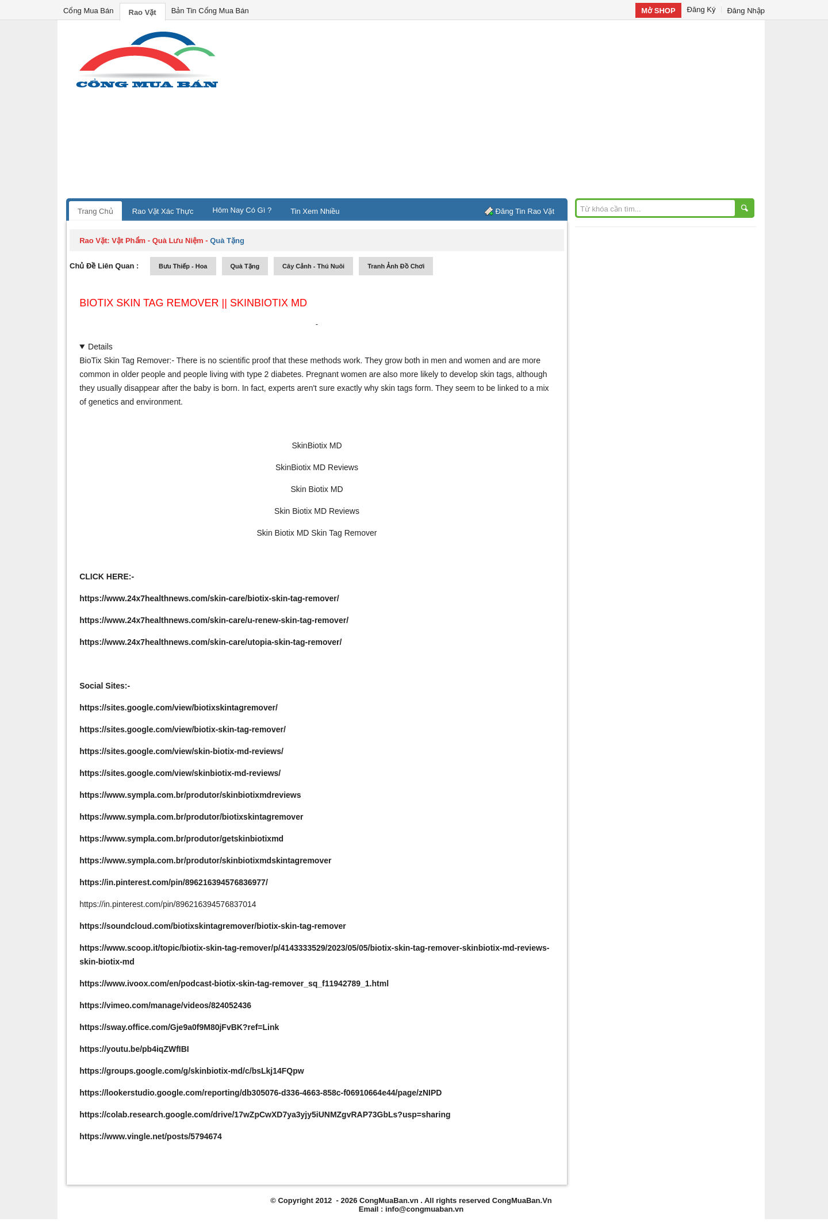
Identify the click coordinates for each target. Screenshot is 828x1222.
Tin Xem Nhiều (314, 211)
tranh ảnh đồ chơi (395, 266)
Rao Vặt (142, 12)
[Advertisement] (511, 112)
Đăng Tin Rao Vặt (525, 211)
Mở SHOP (658, 10)
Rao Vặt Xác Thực (163, 211)
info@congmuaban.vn (424, 1209)
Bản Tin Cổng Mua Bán (210, 10)
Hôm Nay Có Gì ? (242, 210)
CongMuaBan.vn (389, 1200)
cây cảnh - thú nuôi (313, 266)
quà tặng (245, 266)
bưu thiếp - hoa (183, 266)
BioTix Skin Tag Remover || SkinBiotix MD (193, 303)
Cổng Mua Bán (88, 10)
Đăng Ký (701, 9)
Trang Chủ (95, 211)
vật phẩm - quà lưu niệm (157, 240)
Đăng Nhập (746, 10)
